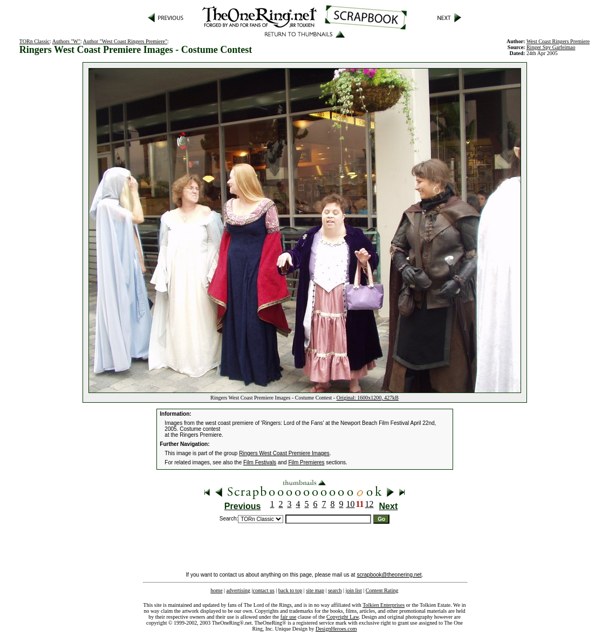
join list (353, 590)
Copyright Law (342, 617)
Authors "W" (66, 41)
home (216, 590)
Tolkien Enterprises (383, 605)
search (335, 590)
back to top (290, 590)
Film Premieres (306, 462)
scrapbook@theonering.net (389, 575)
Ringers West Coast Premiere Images (284, 453)
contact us (264, 590)
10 (350, 504)
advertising (238, 590)
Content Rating (382, 590)
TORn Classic (34, 41)
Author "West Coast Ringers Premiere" (125, 41)
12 (369, 504)
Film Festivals (259, 462)
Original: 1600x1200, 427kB (368, 398)
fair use (288, 617)
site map (315, 590)
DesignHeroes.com (336, 629)
